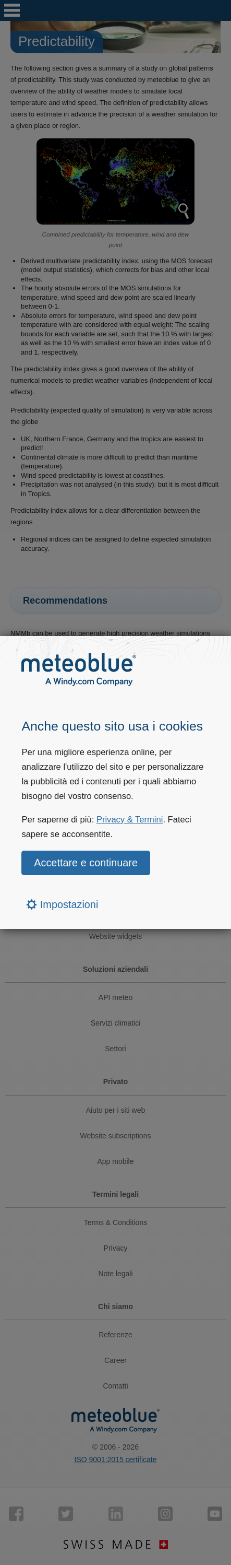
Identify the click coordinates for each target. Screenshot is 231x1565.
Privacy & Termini (129, 820)
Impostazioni (62, 904)
